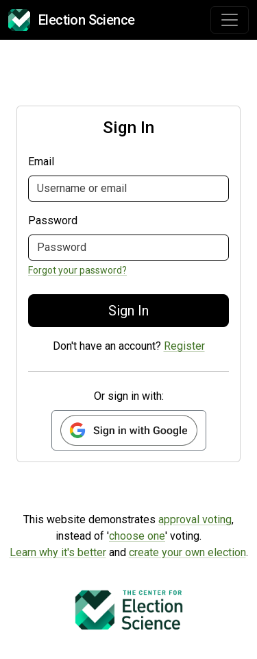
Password (52, 220)
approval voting (195, 519)
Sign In (128, 310)
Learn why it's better (58, 552)
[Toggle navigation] (229, 20)
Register (184, 345)
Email (41, 161)
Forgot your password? (77, 270)
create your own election (187, 552)
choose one (137, 535)
